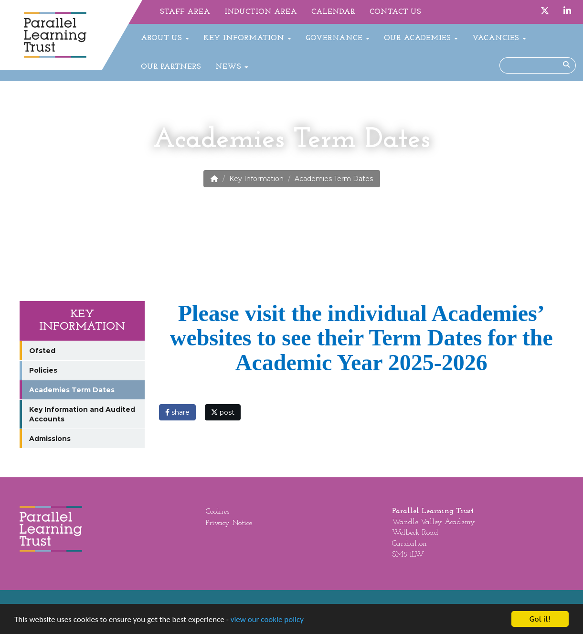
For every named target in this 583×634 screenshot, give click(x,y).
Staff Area (185, 12)
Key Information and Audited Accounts (82, 414)
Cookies (217, 512)
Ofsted (42, 350)
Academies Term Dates (72, 390)
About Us (165, 38)
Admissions (50, 438)
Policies (43, 370)
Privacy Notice (229, 523)
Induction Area (260, 12)
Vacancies (499, 38)
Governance (338, 38)
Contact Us (395, 12)
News (231, 67)
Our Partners (171, 67)
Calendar (333, 12)
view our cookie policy (267, 619)
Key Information (247, 38)
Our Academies (421, 38)
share (177, 412)
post (222, 412)
